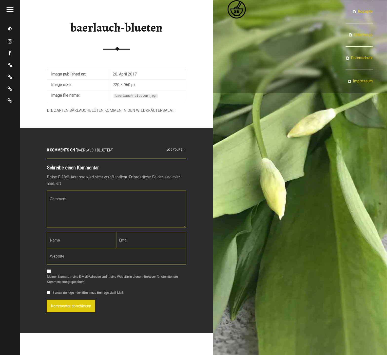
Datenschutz (362, 58)
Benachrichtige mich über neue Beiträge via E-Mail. (88, 293)
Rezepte (365, 11)
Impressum (363, 81)
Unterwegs (363, 34)
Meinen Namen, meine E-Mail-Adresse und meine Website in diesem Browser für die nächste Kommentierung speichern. (112, 279)
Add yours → (176, 149)
